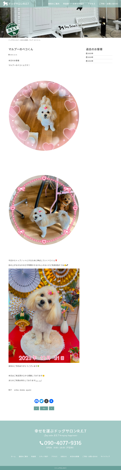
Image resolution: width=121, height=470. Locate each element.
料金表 (33, 456)
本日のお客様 (74, 456)
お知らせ (64, 456)
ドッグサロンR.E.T (18, 3)
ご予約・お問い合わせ (90, 456)
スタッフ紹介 (43, 456)
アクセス (54, 456)
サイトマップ (105, 456)
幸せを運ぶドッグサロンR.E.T (60, 433)
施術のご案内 (23, 456)
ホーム (13, 456)
